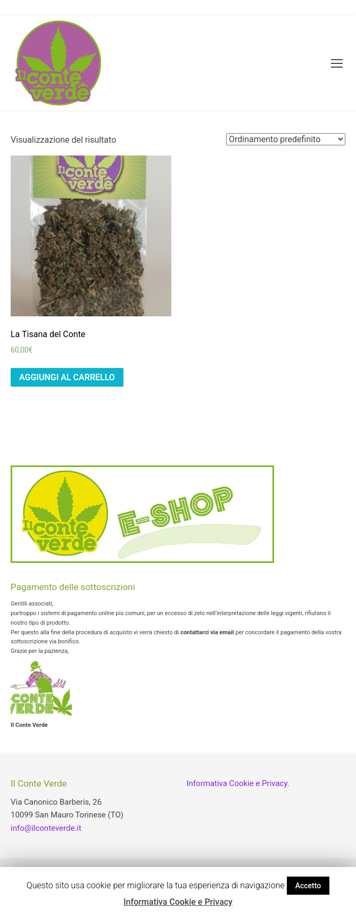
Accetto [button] (308, 885)
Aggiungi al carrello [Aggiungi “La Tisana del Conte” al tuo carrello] (67, 377)
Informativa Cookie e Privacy (237, 783)
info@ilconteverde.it (46, 828)
